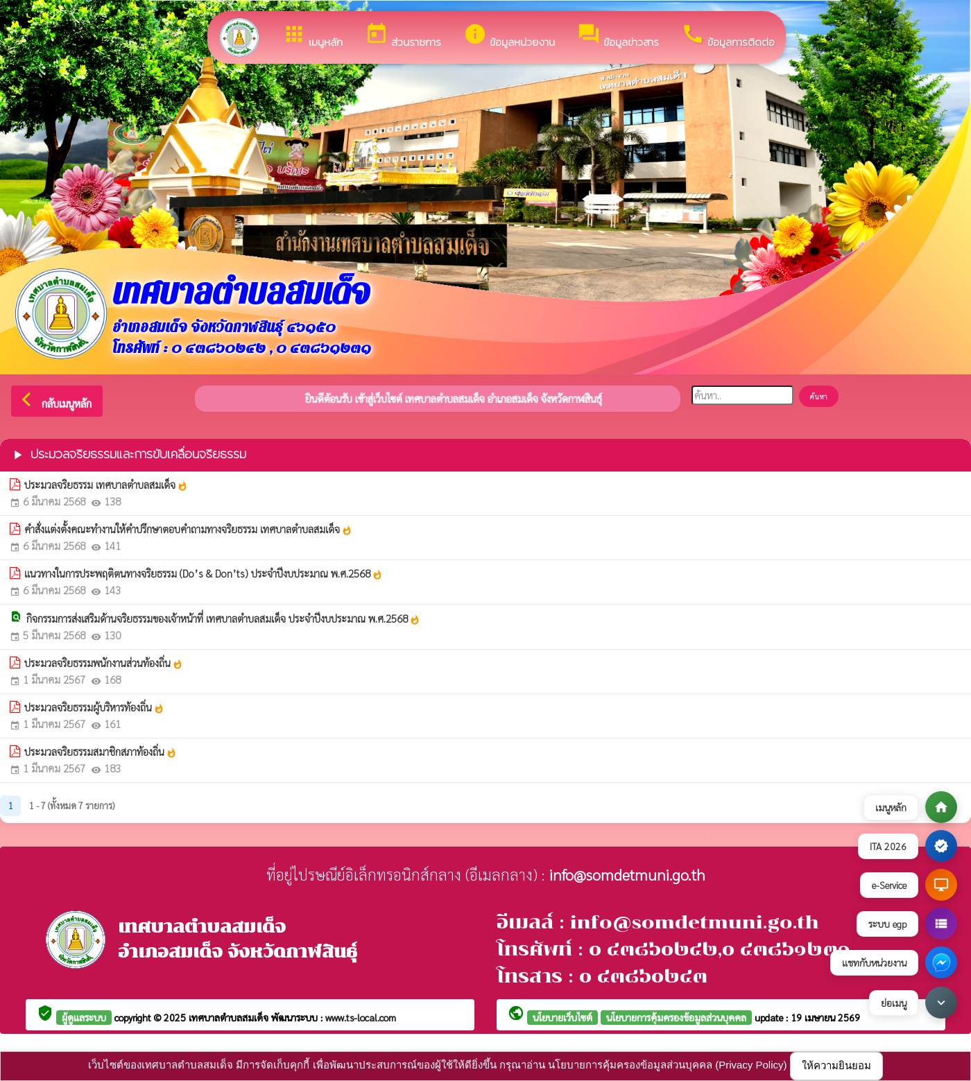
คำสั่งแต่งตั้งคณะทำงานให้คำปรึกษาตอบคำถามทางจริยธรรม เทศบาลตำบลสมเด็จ (188, 529)
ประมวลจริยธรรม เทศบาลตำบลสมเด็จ (106, 485)
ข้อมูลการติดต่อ (728, 36)
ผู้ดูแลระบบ (84, 1017)
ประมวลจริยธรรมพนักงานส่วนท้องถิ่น (103, 663)
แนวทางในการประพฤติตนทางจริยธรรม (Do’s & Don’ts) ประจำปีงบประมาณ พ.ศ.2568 (203, 573)
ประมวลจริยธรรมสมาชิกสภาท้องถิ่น (100, 752)
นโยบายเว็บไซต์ (562, 1017)
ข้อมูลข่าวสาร (618, 36)
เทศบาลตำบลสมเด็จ (230, 1017)
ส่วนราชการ (403, 36)
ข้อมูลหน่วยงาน (509, 36)
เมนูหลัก (312, 36)
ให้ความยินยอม (836, 1065)
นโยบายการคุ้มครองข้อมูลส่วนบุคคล (676, 1017)
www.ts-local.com (360, 1017)
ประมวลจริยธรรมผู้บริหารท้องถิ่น (94, 707)
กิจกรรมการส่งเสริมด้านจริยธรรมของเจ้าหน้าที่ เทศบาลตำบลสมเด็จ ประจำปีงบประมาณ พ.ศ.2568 (223, 618)
